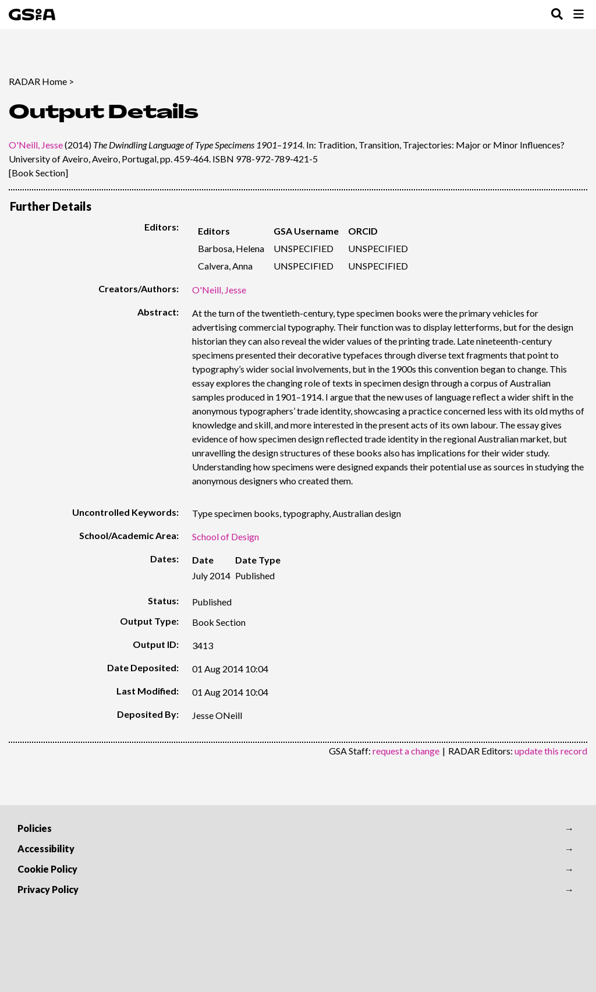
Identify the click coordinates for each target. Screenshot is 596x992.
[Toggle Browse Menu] (578, 14)
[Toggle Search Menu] (557, 14)
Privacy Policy (48, 889)
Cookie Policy (47, 868)
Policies (34, 828)
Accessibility (45, 848)
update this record (551, 750)
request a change (405, 750)
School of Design (225, 536)
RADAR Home (38, 81)
